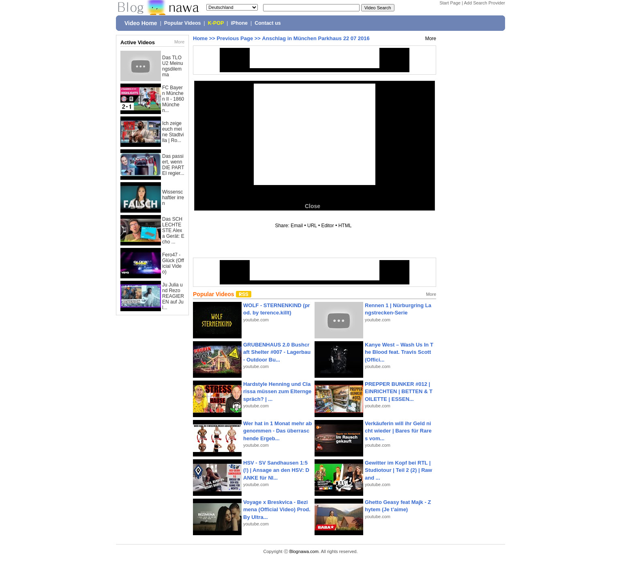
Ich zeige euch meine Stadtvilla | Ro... (173, 132)
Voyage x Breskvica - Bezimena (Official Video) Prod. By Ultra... (276, 509)
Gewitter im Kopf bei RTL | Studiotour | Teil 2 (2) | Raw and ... (398, 470)
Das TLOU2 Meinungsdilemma (172, 66)
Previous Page (235, 38)
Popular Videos (182, 23)
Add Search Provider (484, 2)
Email (297, 225)
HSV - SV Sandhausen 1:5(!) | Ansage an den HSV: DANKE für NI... (276, 470)
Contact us (268, 23)
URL (312, 225)
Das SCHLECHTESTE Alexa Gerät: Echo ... (173, 230)
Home (200, 38)
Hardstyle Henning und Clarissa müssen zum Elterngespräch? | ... (277, 391)
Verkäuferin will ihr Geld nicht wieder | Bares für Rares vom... (398, 430)
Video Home (140, 23)
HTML (344, 225)
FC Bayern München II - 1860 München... (173, 99)
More (179, 41)
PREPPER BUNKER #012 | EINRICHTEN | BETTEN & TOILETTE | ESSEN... (399, 391)
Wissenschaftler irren (173, 197)
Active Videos (137, 42)
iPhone (239, 23)
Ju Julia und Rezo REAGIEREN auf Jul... (173, 296)
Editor (327, 225)
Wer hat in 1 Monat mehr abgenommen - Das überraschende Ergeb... (277, 430)
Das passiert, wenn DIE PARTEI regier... (173, 164)
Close (312, 206)
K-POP (216, 23)
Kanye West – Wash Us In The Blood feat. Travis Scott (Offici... (399, 352)
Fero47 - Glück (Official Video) (173, 263)
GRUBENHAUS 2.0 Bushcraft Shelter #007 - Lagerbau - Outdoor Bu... (276, 352)
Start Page (449, 2)
